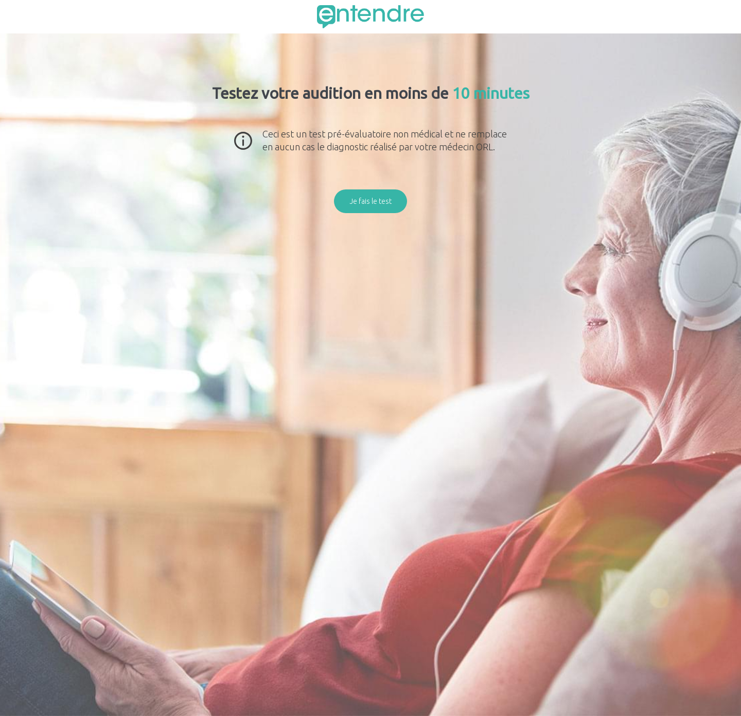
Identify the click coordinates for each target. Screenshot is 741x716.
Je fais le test (370, 201)
